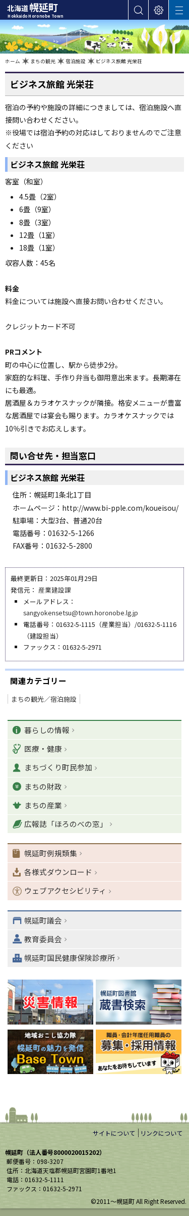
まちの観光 (42, 61)
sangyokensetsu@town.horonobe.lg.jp (80, 612)
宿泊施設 (76, 61)
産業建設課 (54, 590)
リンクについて (161, 1133)
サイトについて (114, 1133)
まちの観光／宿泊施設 (44, 699)
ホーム (12, 61)
